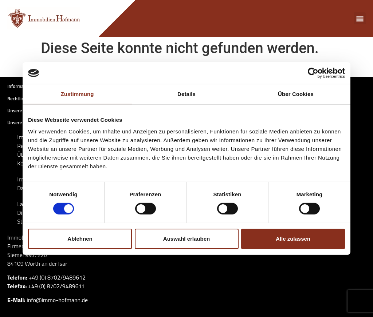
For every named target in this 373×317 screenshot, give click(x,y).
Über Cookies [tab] (296, 94)
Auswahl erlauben (186, 239)
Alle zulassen (293, 239)
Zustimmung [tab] (77, 94)
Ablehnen (79, 239)
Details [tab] (186, 94)
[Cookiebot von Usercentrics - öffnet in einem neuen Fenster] (313, 73)
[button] (360, 18)
